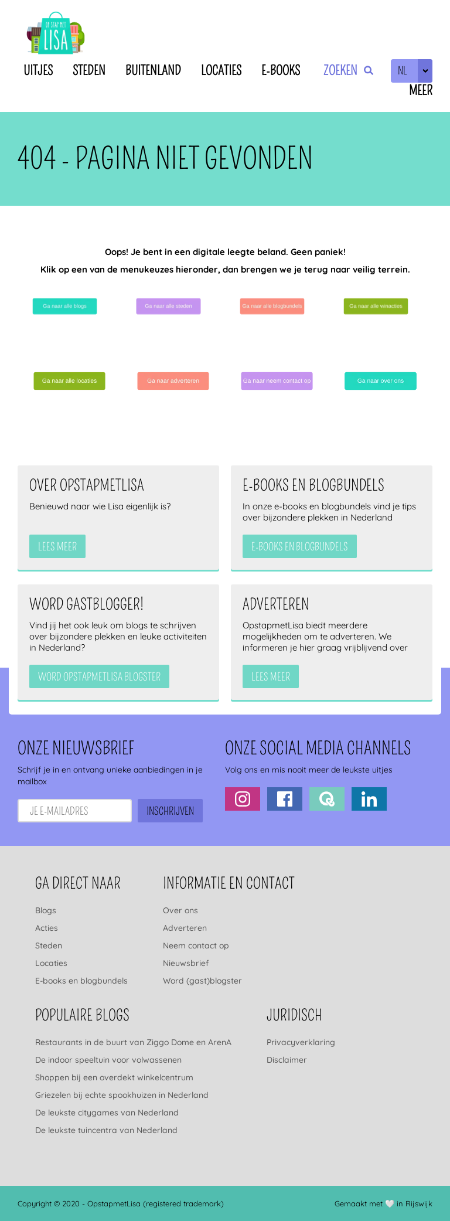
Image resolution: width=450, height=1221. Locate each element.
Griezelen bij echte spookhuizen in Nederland (122, 1095)
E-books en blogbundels (81, 980)
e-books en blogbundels (299, 546)
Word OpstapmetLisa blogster (99, 677)
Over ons (180, 910)
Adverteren (185, 928)
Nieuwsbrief (186, 963)
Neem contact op (196, 945)
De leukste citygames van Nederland (107, 1112)
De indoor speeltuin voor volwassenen (108, 1060)
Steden (89, 71)
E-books (280, 71)
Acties (46, 928)
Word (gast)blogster (202, 980)
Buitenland (153, 71)
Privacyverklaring (301, 1042)
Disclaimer (287, 1060)
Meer (420, 90)
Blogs (45, 910)
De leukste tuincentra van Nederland (106, 1130)
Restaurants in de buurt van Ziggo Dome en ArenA (133, 1042)
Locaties (221, 71)
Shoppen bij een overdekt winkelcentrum (114, 1077)
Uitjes (38, 71)
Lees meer (57, 546)
